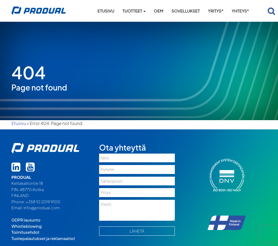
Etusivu (105, 10)
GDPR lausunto (25, 219)
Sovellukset (186, 10)
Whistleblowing (26, 226)
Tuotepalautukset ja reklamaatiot (43, 238)
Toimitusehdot (25, 232)
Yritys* (215, 10)
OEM (158, 10)
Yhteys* (240, 10)
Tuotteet (134, 10)
